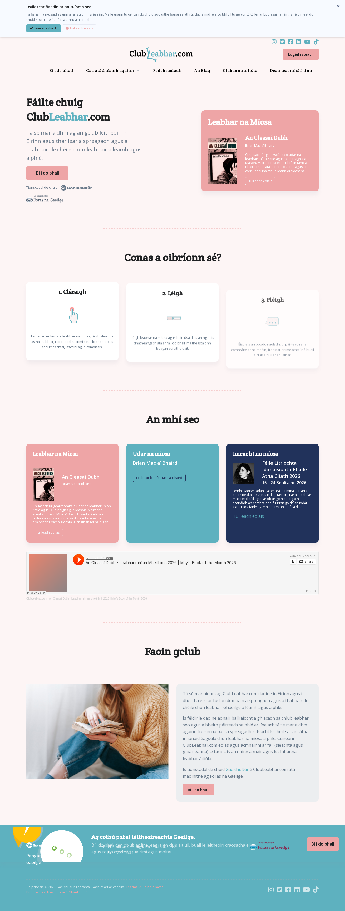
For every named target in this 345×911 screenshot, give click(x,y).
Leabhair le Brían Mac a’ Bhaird (159, 488)
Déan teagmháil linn (291, 70)
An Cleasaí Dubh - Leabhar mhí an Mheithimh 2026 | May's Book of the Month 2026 (98, 598)
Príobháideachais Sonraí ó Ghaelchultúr (57, 891)
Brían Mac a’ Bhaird (260, 144)
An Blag (202, 70)
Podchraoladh (167, 70)
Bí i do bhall (61, 70)
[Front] (155, 54)
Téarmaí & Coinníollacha (145, 886)
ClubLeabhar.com (36, 598)
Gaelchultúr (237, 769)
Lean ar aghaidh (44, 28)
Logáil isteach (301, 54)
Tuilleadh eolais (79, 28)
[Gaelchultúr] (42, 844)
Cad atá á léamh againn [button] (110, 70)
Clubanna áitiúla (240, 70)
